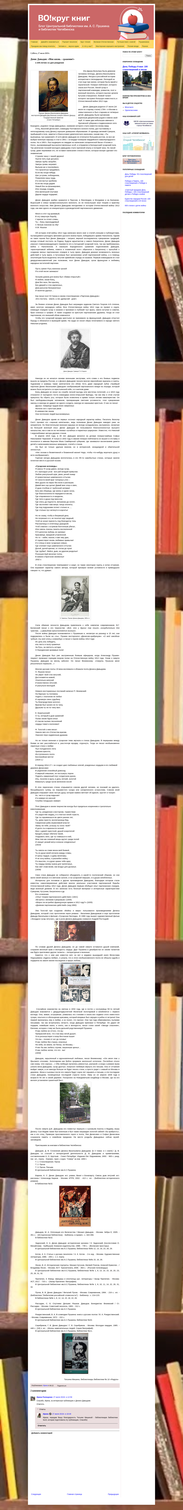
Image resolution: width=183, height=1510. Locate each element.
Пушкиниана (144, 42)
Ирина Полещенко (45, 1397)
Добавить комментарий (41, 1433)
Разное (145, 46)
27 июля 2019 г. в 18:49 (61, 1414)
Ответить (40, 1404)
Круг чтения (85, 42)
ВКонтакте (129, 107)
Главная (34, 42)
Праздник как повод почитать (43, 46)
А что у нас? (87, 46)
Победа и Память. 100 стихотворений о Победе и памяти (136, 183)
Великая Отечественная (104, 42)
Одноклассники (131, 110)
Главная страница (74, 1494)
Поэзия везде (133, 46)
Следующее (36, 1494)
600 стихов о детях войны (135, 206)
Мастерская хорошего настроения (110, 46)
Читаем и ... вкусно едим (68, 46)
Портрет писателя (69, 42)
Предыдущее (113, 1494)
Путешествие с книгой (126, 42)
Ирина (45, 1385)
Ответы (42, 1409)
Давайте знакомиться (50, 42)
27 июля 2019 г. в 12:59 (62, 1397)
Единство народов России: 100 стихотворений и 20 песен (137, 200)
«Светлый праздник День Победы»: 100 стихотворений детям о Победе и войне (137, 192)
